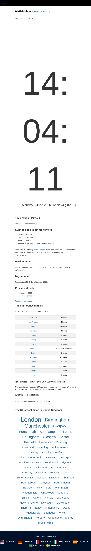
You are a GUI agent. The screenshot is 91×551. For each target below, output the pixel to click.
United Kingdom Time (41, 250)
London (33, 335)
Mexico (33, 326)
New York (33, 318)
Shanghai (33, 371)
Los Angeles (33, 322)
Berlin (33, 353)
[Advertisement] (45, 41)
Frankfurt (33, 357)
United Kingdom (41, 11)
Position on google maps (24, 301)
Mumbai (33, 349)
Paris (33, 375)
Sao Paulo (33, 331)
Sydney (33, 340)
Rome (33, 366)
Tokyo (33, 344)
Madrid (33, 362)
